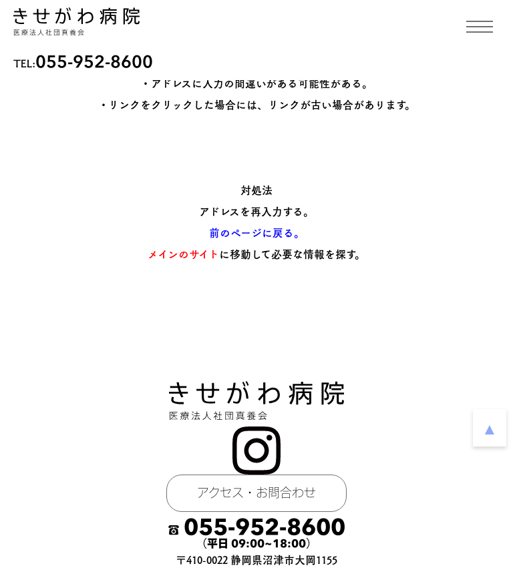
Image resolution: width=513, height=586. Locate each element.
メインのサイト (183, 254)
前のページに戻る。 (257, 232)
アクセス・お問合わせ (256, 493)
